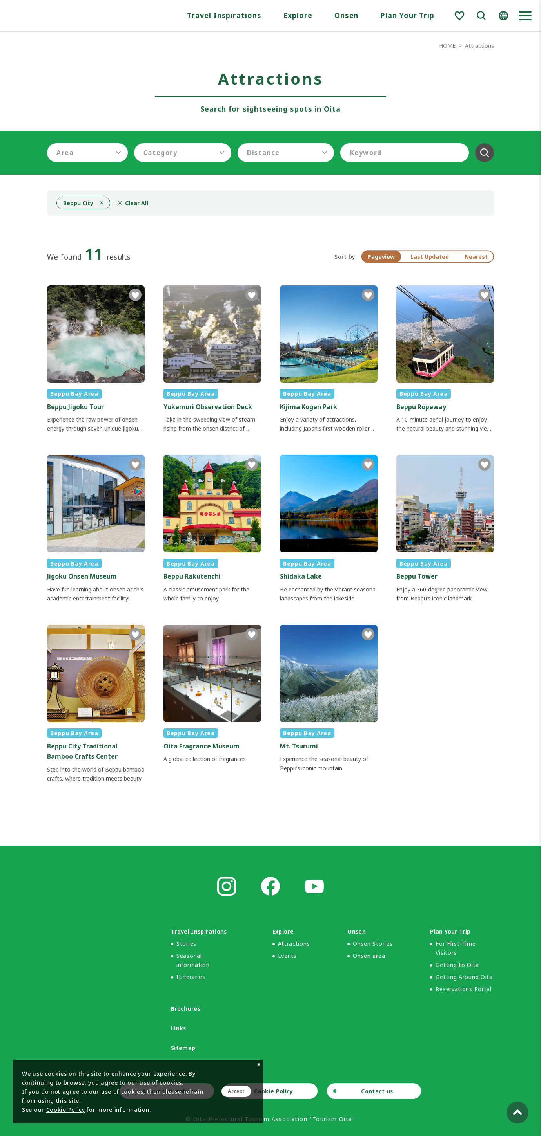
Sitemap (183, 1047)
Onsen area (369, 955)
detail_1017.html (96, 529)
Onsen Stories (372, 943)
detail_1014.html (212, 359)
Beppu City (78, 203)
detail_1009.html (329, 359)
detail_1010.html (329, 704)
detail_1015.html (445, 359)
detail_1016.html (445, 529)
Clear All (484, 152)
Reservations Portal (463, 989)
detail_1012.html (212, 529)
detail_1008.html (96, 359)
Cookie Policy (273, 1091)
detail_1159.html (96, 704)
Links (178, 1028)
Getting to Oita (457, 964)
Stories (186, 943)
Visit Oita (65, 15)
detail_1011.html (212, 704)
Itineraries (190, 977)
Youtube (314, 886)
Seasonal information (193, 960)
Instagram (226, 886)
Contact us (377, 1091)
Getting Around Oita (464, 977)
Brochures (185, 1008)
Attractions (294, 943)
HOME (447, 45)
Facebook (270, 886)
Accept (236, 1091)
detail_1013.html (329, 529)
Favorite (459, 15)
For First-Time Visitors (456, 948)
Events (287, 955)
